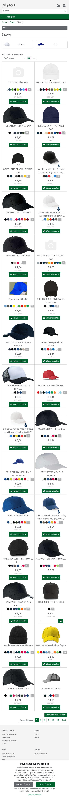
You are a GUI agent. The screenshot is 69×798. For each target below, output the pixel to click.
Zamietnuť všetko (23, 784)
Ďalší (64, 720)
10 (53, 720)
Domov (4, 22)
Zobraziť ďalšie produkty (56, 715)
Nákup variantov (18, 101)
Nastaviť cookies (34, 795)
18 (58, 720)
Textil (12, 22)
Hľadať (34, 28)
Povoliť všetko (45, 784)
